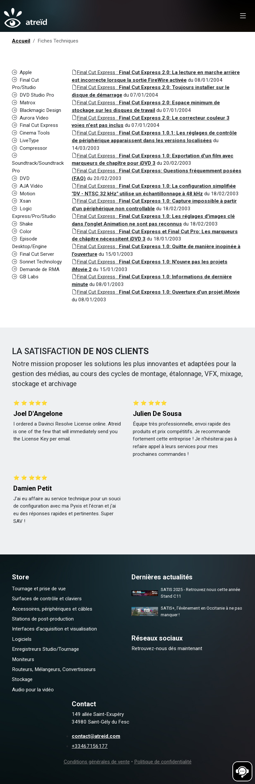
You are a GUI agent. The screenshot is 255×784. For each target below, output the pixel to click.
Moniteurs (23, 659)
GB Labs (25, 277)
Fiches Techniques (58, 41)
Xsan (21, 201)
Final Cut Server (33, 254)
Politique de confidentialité (163, 762)
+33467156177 (90, 746)
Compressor (29, 148)
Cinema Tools (31, 133)
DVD (21, 178)
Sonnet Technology (37, 262)
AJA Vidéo (27, 186)
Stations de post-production (43, 619)
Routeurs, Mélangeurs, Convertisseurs (54, 669)
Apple (22, 72)
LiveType (25, 141)
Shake (22, 224)
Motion (23, 194)
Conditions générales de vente (97, 762)
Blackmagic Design (36, 110)
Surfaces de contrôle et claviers (47, 599)
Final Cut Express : (156, 292)
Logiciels (22, 639)
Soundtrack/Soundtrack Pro (38, 163)
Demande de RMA (35, 269)
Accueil (21, 41)
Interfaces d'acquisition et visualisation (54, 629)
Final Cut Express (35, 125)
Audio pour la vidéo (33, 690)
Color (22, 232)
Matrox (24, 103)
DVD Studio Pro (33, 95)
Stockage (22, 679)
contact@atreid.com (96, 736)
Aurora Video (30, 118)
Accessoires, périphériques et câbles (52, 609)
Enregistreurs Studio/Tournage (45, 649)
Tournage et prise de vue (39, 589)
